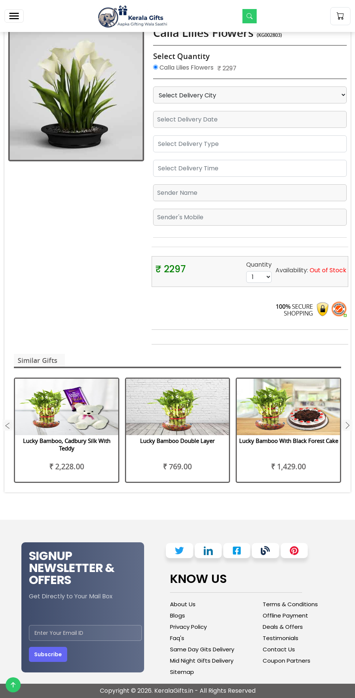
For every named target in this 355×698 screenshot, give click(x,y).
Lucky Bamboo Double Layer (177, 441)
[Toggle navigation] (14, 16)
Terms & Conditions (290, 604)
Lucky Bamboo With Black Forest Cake (288, 441)
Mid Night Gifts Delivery (201, 661)
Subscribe (48, 654)
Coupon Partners (286, 661)
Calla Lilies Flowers (183, 67)
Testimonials (280, 638)
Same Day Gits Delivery (202, 649)
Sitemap (182, 672)
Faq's (177, 638)
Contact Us (279, 649)
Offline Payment (285, 615)
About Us (183, 604)
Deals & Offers (283, 627)
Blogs (177, 615)
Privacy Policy (188, 627)
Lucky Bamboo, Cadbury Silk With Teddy (66, 444)
